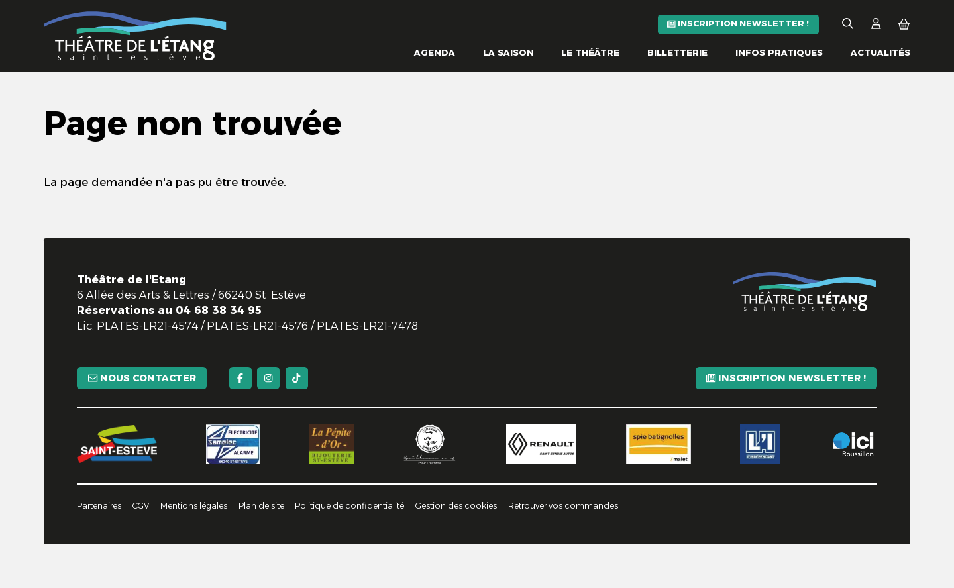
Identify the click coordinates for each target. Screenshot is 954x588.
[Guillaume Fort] (429, 444)
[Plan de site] (261, 506)
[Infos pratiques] (779, 52)
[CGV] (140, 506)
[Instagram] (268, 378)
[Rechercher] (848, 24)
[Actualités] (880, 52)
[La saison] (508, 52)
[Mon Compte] (876, 24)
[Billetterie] (677, 52)
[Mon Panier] (904, 24)
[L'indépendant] (760, 444)
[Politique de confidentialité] (349, 506)
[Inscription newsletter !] (738, 24)
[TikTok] (297, 378)
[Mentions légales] (193, 506)
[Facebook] (240, 378)
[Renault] (541, 444)
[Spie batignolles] (658, 444)
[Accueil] (135, 35)
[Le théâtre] (590, 52)
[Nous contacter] (142, 378)
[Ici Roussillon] (852, 444)
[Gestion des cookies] (456, 506)
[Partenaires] (99, 506)
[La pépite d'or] (331, 444)
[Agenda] (434, 52)
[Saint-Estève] (116, 444)
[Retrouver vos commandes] (563, 506)
